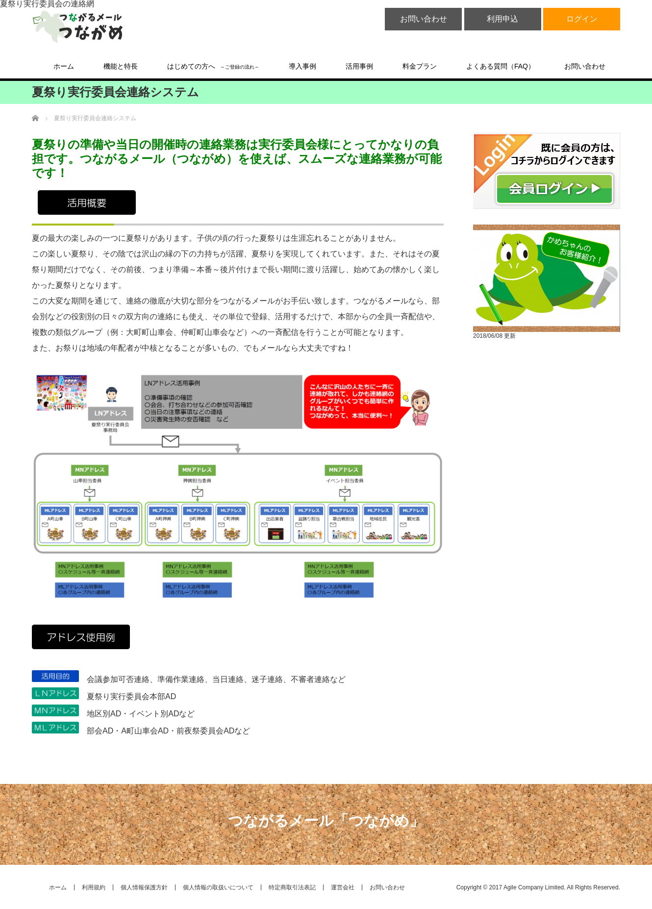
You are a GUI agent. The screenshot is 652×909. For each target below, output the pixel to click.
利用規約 (93, 887)
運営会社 (342, 887)
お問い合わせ (423, 19)
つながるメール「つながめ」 (326, 820)
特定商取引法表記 (292, 887)
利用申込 (502, 19)
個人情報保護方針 (144, 887)
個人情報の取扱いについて (218, 887)
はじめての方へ (213, 66)
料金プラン (419, 66)
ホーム (63, 66)
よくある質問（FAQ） (500, 66)
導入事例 (302, 66)
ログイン (582, 19)
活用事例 (359, 66)
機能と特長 (120, 66)
